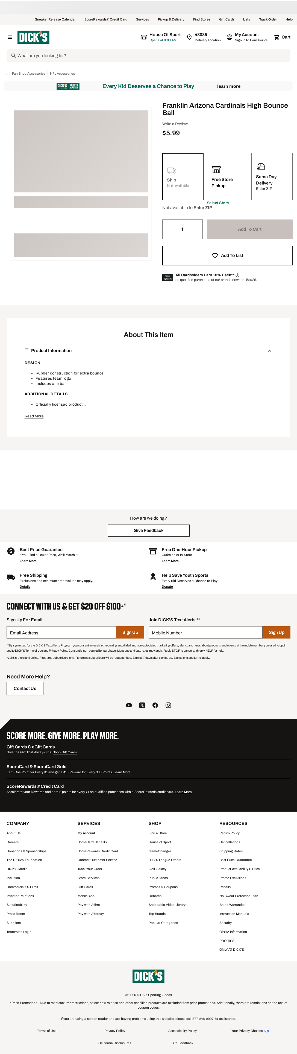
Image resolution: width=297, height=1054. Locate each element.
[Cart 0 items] (282, 37)
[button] (218, 203)
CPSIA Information (233, 932)
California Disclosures (114, 1043)
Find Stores (201, 19)
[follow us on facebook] (155, 706)
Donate (167, 587)
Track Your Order (90, 869)
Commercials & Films (22, 887)
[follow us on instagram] (168, 706)
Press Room (16, 914)
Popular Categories (163, 923)
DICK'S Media (17, 869)
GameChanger (160, 851)
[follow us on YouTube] (129, 706)
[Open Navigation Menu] (9, 37)
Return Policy (229, 833)
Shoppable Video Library (167, 905)
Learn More (228, 86)
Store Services (88, 878)
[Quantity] (182, 229)
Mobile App (86, 896)
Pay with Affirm (89, 905)
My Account (86, 833)
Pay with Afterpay (91, 914)
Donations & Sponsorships (26, 851)
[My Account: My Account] (247, 37)
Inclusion (13, 878)
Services (142, 19)
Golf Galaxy (157, 869)
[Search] (153, 55)
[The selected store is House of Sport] (161, 37)
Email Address (24, 633)
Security (225, 923)
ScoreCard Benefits (92, 842)
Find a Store (158, 833)
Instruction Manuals (234, 914)
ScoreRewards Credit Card (98, 851)
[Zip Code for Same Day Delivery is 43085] (204, 37)
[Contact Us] (25, 688)
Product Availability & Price (239, 869)
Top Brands (157, 914)
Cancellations (229, 842)
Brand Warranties (232, 905)
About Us (13, 833)
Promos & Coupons (163, 887)
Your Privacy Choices (247, 1031)
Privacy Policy (114, 1031)
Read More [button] (34, 416)
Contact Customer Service (97, 860)
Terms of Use (47, 1031)
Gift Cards (226, 19)
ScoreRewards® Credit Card (105, 19)
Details (25, 587)
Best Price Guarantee (235, 860)
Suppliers (14, 923)
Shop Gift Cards (65, 752)
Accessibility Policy (182, 1031)
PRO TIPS (226, 941)
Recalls (225, 887)
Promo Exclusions (232, 878)
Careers (13, 842)
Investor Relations (20, 896)
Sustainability (17, 905)
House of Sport (160, 842)
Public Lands (158, 878)
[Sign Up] (130, 632)
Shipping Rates (231, 851)
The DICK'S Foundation (24, 860)
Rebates (155, 896)
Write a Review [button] (175, 124)
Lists (246, 19)
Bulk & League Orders (165, 860)
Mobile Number (167, 633)
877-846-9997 (203, 1019)
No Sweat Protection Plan (238, 896)
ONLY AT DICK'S (231, 949)
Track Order (268, 19)
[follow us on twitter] (142, 706)
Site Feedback (182, 1043)
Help (289, 19)
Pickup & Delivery (171, 19)
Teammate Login (19, 932)
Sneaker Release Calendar (55, 19)
